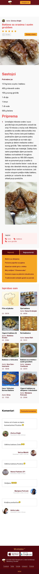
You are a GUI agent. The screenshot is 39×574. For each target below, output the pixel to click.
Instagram (25, 566)
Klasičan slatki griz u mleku (15, 266)
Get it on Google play (26, 554)
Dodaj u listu (31, 34)
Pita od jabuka (10, 303)
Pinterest (31, 566)
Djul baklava (28, 303)
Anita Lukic (14, 510)
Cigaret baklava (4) (10, 328)
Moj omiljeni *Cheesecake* (15, 270)
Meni (19, 571)
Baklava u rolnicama (10, 356)
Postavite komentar (28, 411)
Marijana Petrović (22, 491)
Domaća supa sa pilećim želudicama (19, 274)
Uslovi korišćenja (29, 559)
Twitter (12, 566)
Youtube (18, 566)
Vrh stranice (19, 549)
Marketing (9, 561)
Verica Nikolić (23, 452)
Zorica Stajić (16, 21)
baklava (19, 239)
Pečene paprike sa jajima (15, 263)
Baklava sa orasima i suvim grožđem (28, 356)
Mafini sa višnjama (12, 259)
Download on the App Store (14, 554)
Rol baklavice (28, 328)
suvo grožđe (12, 241)
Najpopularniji (28, 252)
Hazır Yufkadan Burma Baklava (10, 385)
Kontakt (16, 561)
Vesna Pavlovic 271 (17, 472)
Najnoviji (10, 252)
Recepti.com (3, 560)
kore (9, 239)
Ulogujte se (25, 2)
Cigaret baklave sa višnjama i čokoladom (28, 385)
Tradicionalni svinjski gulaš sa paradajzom (19, 278)
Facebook (6, 566)
